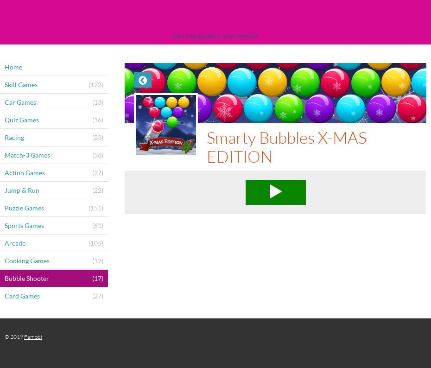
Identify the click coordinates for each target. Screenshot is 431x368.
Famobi (33, 336)
